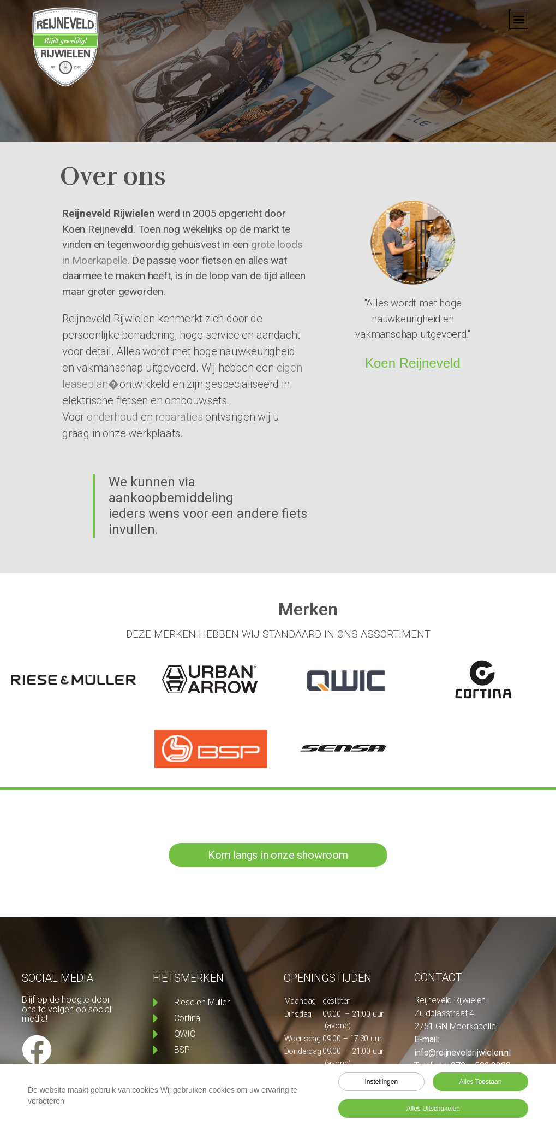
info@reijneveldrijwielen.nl (462, 1052)
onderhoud (112, 416)
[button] (518, 12)
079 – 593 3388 (480, 1065)
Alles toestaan (480, 1084)
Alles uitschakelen (433, 1111)
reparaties (178, 416)
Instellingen (381, 1084)
